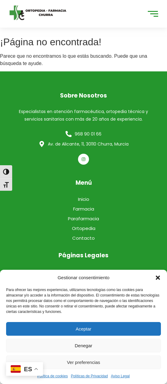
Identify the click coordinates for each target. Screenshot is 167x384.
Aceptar (83, 328)
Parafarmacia (83, 218)
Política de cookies (52, 376)
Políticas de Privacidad (89, 376)
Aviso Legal (120, 376)
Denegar (83, 345)
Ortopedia (83, 228)
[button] (158, 278)
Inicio (83, 199)
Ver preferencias (83, 362)
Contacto (83, 238)
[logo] (38, 12)
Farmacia (83, 209)
